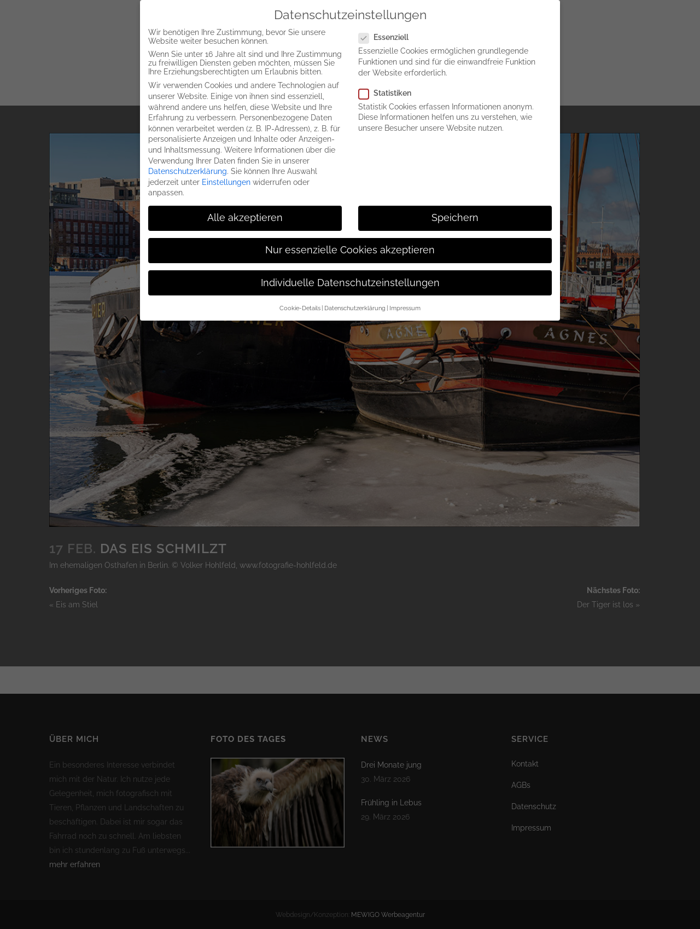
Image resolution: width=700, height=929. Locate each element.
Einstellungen (226, 173)
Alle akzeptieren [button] (245, 208)
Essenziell (388, 28)
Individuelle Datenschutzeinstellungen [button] (350, 273)
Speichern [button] (455, 208)
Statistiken (389, 83)
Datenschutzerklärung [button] (355, 298)
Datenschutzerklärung (187, 162)
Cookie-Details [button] (299, 298)
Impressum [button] (405, 298)
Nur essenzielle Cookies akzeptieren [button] (350, 240)
